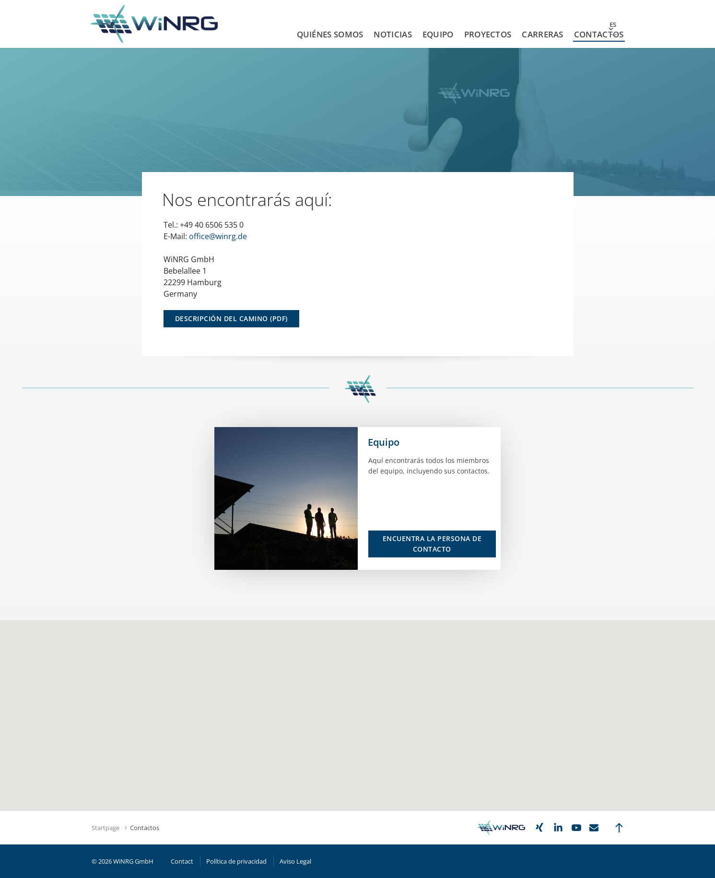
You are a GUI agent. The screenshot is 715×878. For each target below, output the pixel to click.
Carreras (542, 34)
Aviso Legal (295, 861)
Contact (182, 861)
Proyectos (488, 34)
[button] (358, 696)
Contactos (599, 34)
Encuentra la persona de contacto (432, 544)
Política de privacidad (236, 861)
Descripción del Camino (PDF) (231, 318)
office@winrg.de (218, 236)
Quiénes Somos (330, 34)
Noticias (392, 34)
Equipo (438, 34)
